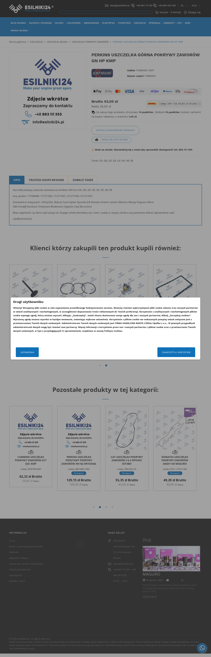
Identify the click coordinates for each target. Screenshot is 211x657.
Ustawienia (41, 352)
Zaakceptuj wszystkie (162, 352)
